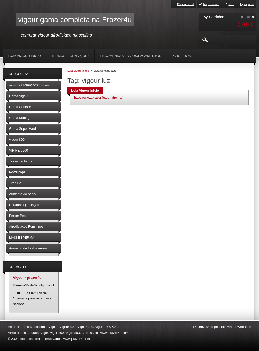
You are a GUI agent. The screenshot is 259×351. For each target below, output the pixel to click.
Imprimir (249, 4)
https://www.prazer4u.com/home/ (98, 97)
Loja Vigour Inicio (78, 70)
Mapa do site (211, 4)
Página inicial (185, 4)
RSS (231, 4)
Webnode (244, 327)
